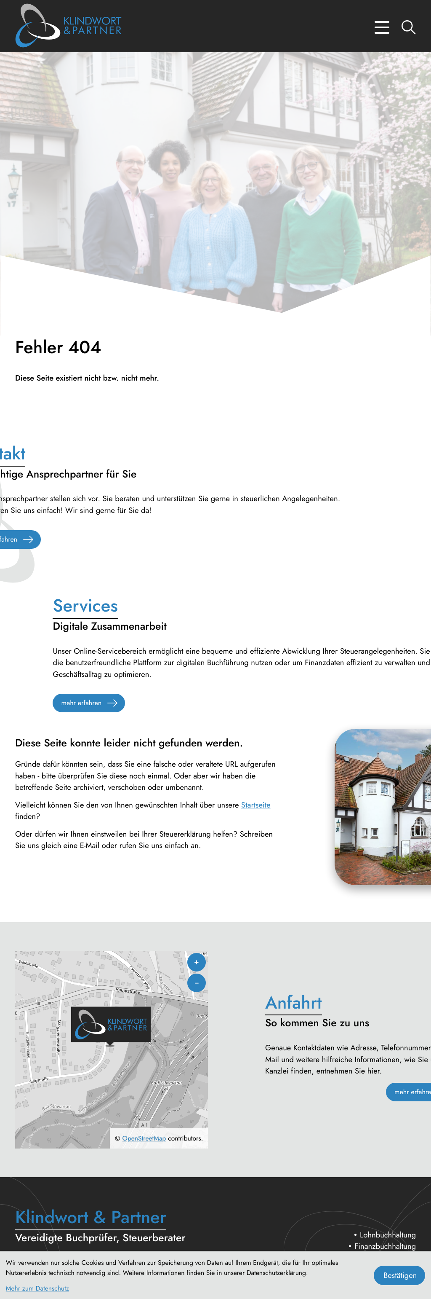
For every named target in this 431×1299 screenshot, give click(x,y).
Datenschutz (352, 1216)
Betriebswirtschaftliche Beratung (364, 1159)
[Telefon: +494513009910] (76, 1170)
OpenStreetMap (144, 1005)
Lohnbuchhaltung (388, 1101)
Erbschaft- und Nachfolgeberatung (360, 1148)
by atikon (196, 1245)
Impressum (398, 1216)
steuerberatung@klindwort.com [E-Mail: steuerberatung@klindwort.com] (82, 1193)
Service (404, 1171)
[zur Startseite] (68, 27)
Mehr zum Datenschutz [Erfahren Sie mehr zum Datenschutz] (37, 1288)
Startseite (256, 488)
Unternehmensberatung (378, 1124)
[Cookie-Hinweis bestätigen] (399, 1275)
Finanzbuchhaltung (385, 1113)
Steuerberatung (391, 1136)
